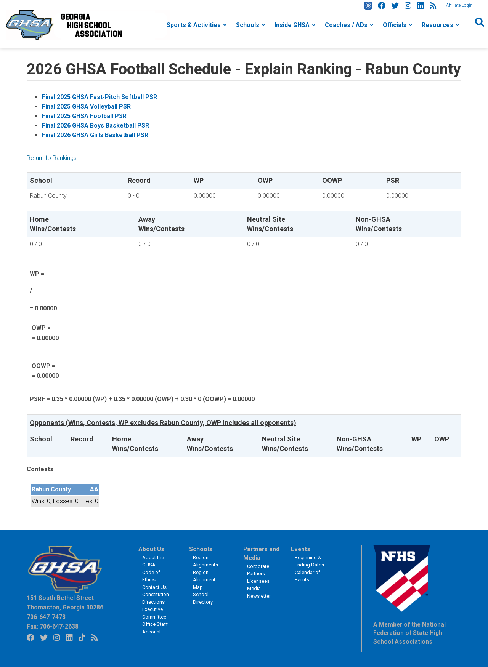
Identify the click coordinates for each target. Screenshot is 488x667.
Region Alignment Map (204, 579)
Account (151, 632)
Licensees (258, 581)
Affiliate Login (459, 5)
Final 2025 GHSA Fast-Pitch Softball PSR (99, 97)
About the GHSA (153, 561)
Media (254, 588)
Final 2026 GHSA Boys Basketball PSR (95, 125)
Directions (153, 602)
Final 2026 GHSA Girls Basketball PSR (95, 135)
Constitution (155, 594)
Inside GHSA (292, 25)
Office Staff (155, 624)
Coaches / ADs (346, 25)
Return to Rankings (52, 158)
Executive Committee (154, 613)
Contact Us (154, 587)
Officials (394, 25)
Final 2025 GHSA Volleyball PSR (86, 106)
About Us (151, 549)
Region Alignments (205, 561)
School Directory (203, 598)
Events (300, 549)
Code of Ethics (151, 576)
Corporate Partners (258, 570)
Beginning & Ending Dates (309, 561)
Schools (247, 25)
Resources (437, 25)
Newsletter (259, 596)
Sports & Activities (194, 25)
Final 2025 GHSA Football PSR (84, 116)
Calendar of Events (307, 576)
